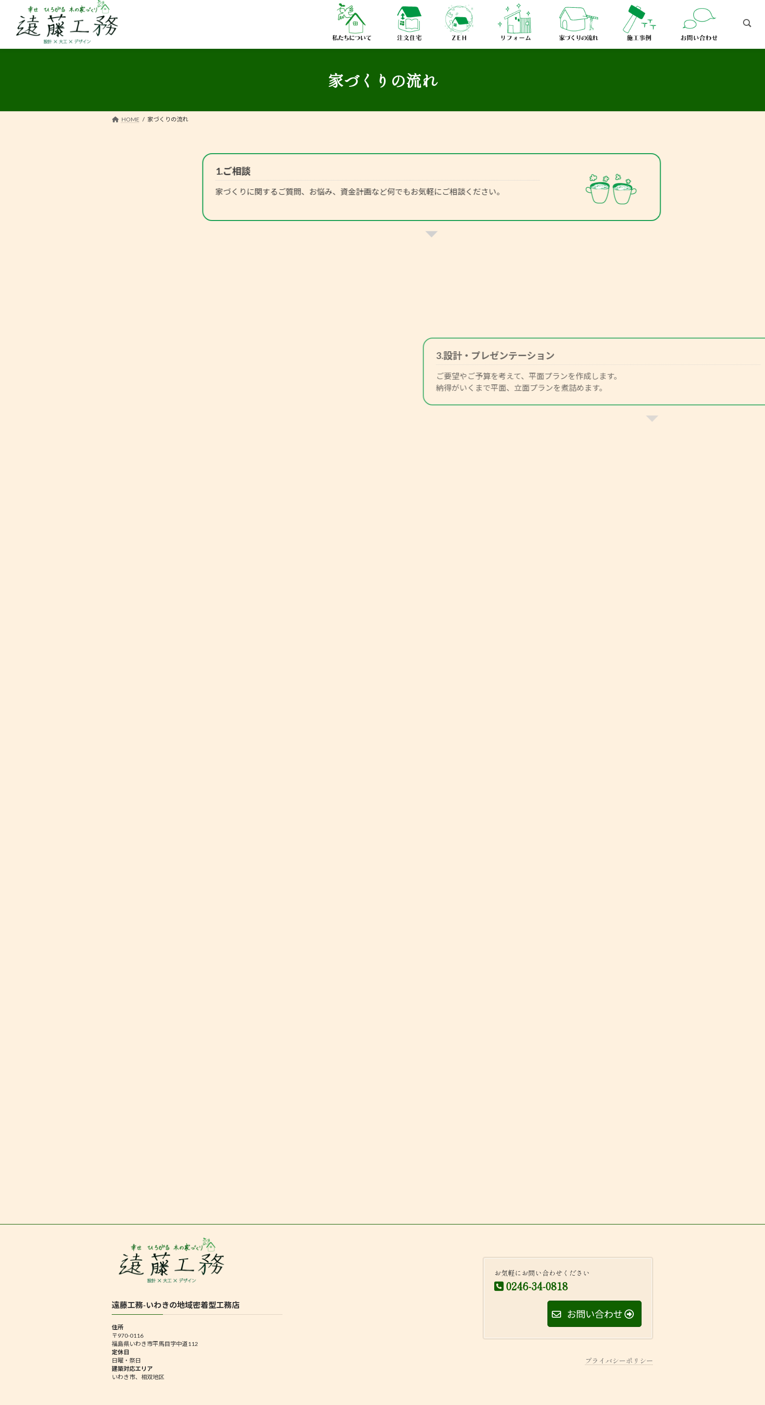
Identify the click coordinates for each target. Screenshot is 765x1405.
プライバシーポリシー (619, 1360)
